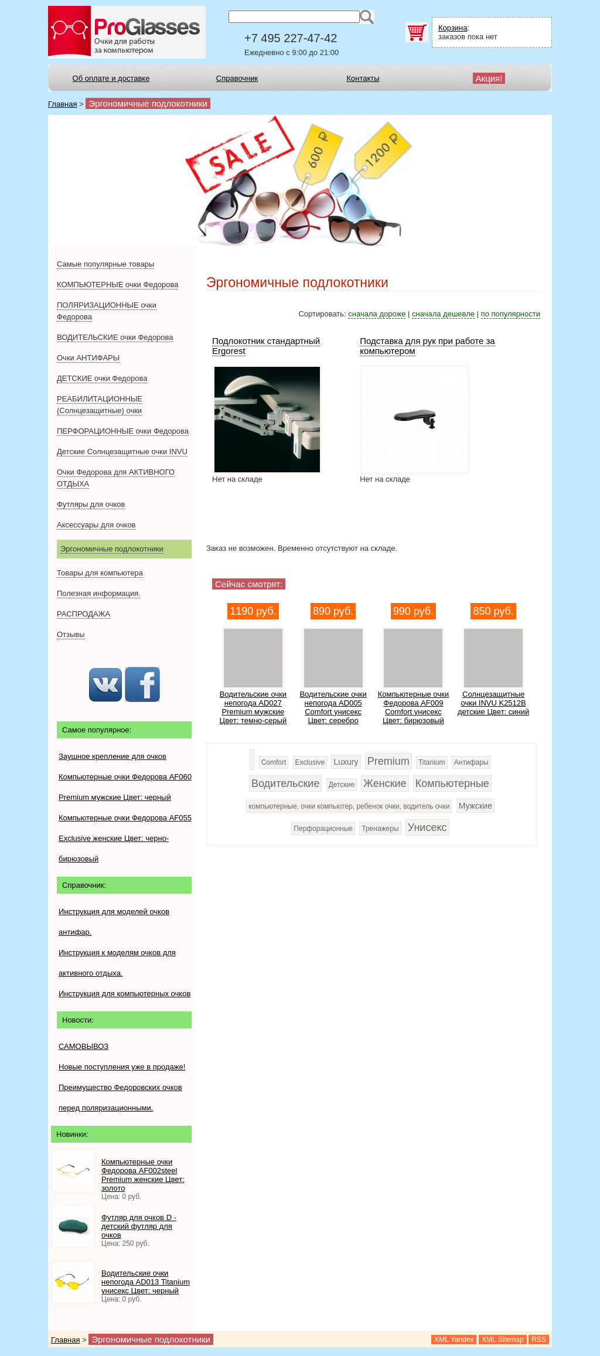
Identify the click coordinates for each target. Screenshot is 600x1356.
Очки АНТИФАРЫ (88, 357)
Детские (341, 785)
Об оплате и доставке (111, 78)
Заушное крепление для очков (112, 756)
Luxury (345, 761)
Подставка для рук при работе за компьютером (427, 346)
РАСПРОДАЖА (83, 613)
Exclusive (310, 762)
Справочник (237, 78)
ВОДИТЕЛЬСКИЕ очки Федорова (115, 337)
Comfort (274, 762)
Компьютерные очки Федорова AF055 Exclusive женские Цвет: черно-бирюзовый (125, 838)
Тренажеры (380, 828)
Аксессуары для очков (96, 524)
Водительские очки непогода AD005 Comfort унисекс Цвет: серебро (332, 707)
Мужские (475, 805)
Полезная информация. (99, 593)
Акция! (489, 78)
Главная (62, 104)
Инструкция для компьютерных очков (124, 993)
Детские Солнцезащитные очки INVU (122, 451)
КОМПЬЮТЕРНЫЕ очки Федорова (117, 284)
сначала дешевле (443, 313)
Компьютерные (452, 783)
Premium (388, 761)
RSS (538, 1339)
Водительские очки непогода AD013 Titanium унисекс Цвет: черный (145, 1282)
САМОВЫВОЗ (83, 1046)
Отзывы (71, 634)
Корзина (453, 27)
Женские (384, 783)
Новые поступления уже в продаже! (122, 1066)
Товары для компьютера (100, 572)
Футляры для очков (91, 504)
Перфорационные (323, 828)
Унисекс (427, 827)
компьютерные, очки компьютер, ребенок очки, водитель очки (348, 806)
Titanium (431, 762)
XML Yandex (453, 1339)
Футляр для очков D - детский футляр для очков (138, 1226)
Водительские (285, 783)
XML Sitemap (503, 1339)
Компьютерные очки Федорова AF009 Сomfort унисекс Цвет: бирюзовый (413, 707)
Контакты (362, 78)
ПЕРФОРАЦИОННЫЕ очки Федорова (123, 431)
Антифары (471, 762)
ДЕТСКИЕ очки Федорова (102, 378)
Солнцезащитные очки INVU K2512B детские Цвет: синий (493, 703)
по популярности (510, 313)
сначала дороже (376, 313)
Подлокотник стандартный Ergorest (266, 346)
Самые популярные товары (105, 264)
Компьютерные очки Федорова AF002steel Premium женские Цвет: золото (143, 1175)
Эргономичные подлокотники (111, 548)
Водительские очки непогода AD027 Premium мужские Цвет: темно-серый (253, 707)
